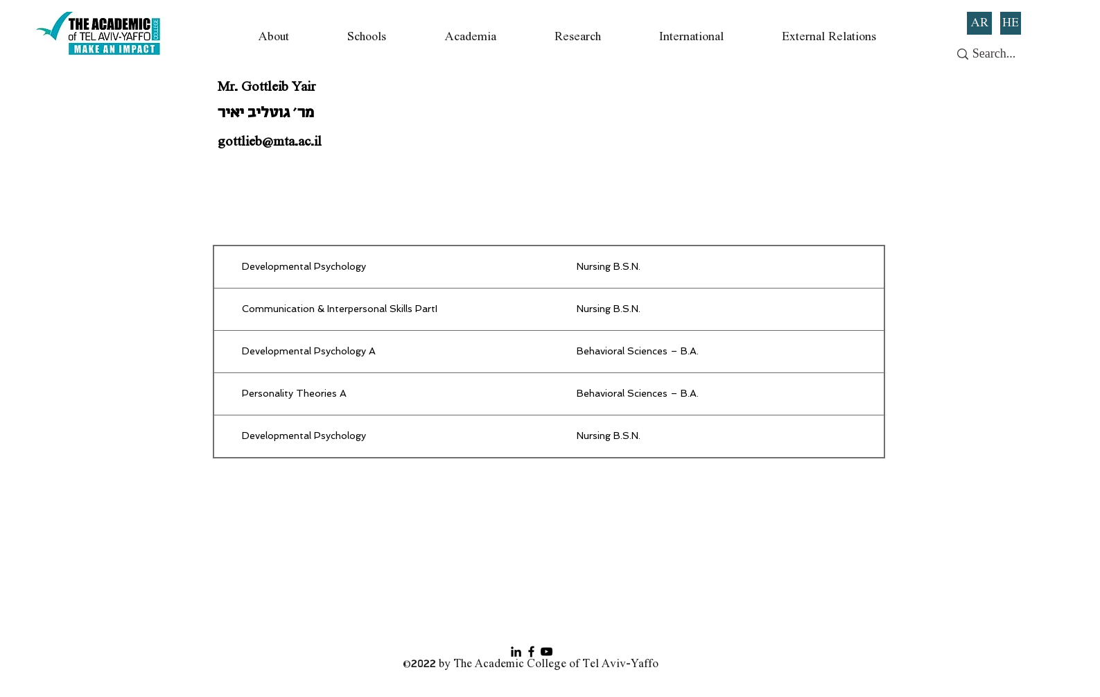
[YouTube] (546, 651)
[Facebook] (531, 651)
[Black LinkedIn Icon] (516, 651)
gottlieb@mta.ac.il (270, 142)
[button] (273, 37)
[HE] (1010, 23)
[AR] (979, 23)
